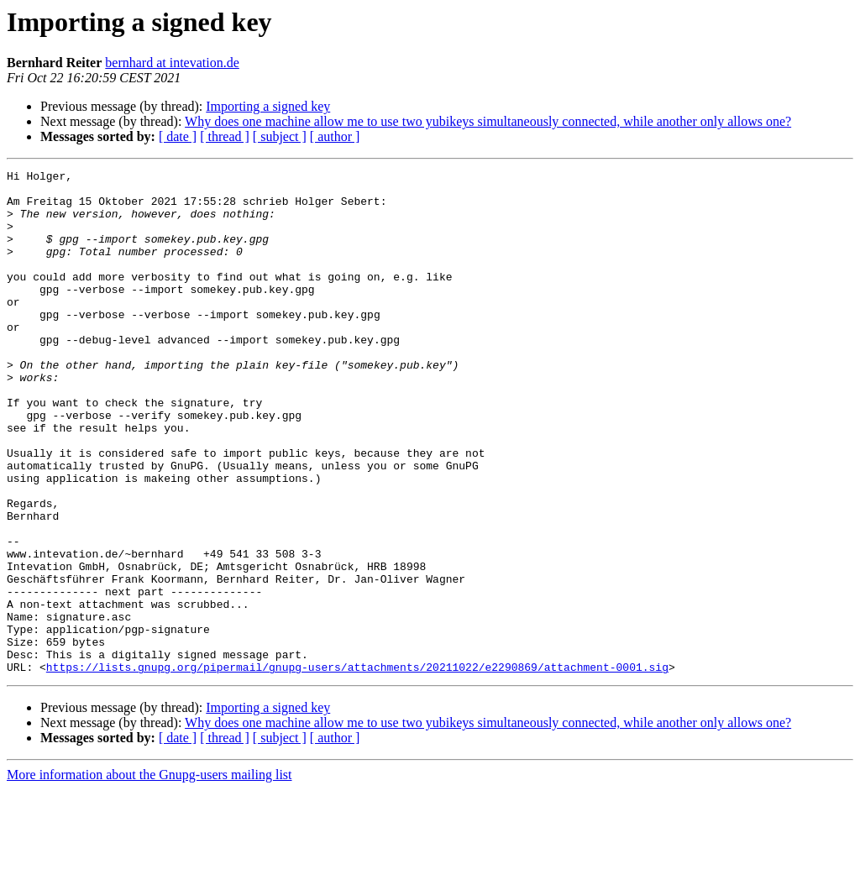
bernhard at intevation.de (172, 62)
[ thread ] (224, 136)
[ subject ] (280, 136)
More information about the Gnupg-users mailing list (149, 875)
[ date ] (178, 136)
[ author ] (335, 136)
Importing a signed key (268, 106)
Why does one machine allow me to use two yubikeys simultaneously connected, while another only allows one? (488, 121)
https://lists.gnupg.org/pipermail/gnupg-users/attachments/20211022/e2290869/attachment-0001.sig (357, 767)
